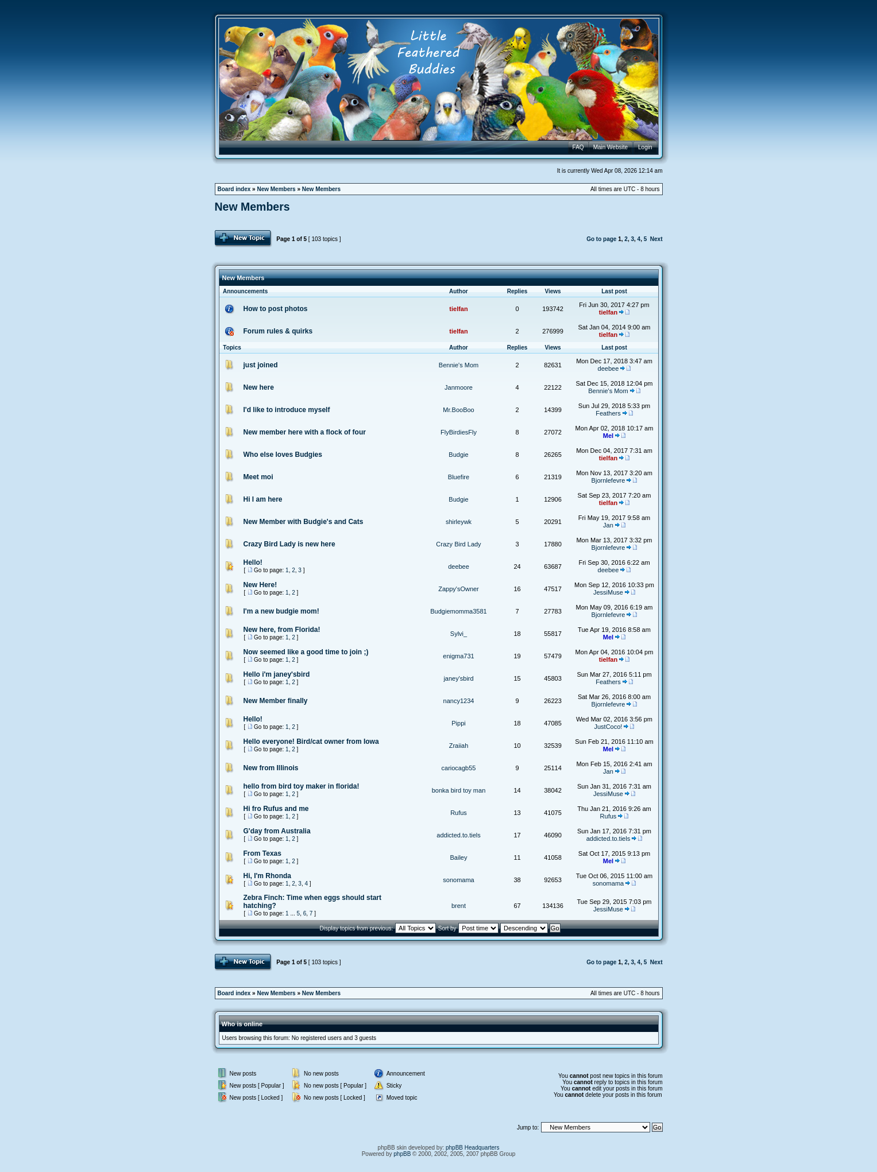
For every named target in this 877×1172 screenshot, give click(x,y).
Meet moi (258, 477)
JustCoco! (608, 726)
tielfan (458, 308)
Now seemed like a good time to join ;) (306, 652)
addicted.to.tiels (458, 835)
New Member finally (276, 701)
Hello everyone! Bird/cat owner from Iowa (311, 742)
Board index (234, 189)
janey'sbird (458, 678)
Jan (608, 525)
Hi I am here (263, 499)
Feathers (608, 413)
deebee (608, 368)
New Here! (260, 585)
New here (259, 387)
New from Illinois (271, 768)
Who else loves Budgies (283, 455)
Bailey (459, 857)
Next (656, 239)
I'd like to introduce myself (287, 410)
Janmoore (459, 387)
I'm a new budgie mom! (281, 611)
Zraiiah (459, 745)
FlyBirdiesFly (459, 432)
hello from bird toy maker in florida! (302, 786)
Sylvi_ (458, 633)
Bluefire (458, 477)
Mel (608, 435)
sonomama (458, 879)
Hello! (253, 562)
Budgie (458, 454)
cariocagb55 (459, 767)
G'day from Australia (277, 831)
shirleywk (459, 521)
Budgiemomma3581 (458, 611)
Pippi (458, 723)
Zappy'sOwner (458, 588)
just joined (261, 365)
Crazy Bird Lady (458, 544)
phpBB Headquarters (472, 1147)
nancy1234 (458, 700)
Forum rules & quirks (278, 331)
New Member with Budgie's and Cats (304, 522)
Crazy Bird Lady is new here (289, 544)
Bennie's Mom (458, 365)
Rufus (458, 812)
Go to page (601, 239)
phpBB (402, 1154)
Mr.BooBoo (458, 409)
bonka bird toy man (459, 790)
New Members (276, 189)
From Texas (262, 853)
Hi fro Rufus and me (276, 809)
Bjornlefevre (608, 480)
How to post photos (276, 309)
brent (458, 905)
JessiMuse (608, 592)
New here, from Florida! (282, 630)
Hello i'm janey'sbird (277, 674)
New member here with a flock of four (305, 432)
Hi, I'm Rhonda (268, 876)
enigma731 (458, 656)
